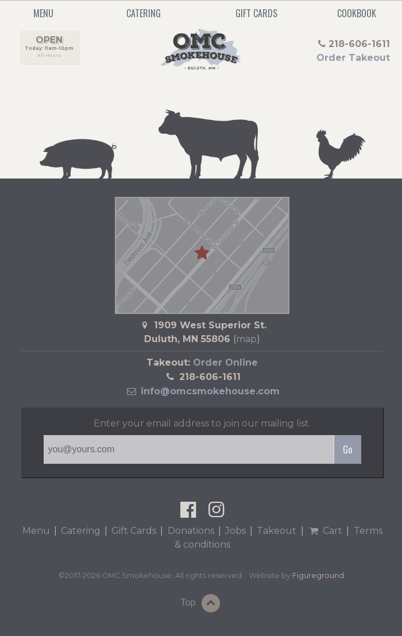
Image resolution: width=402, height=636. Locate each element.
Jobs (235, 530)
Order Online (225, 362)
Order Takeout (353, 57)
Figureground (318, 575)
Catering (143, 13)
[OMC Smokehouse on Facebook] (188, 512)
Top (201, 603)
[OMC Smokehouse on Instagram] (216, 512)
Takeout (276, 530)
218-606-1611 (210, 376)
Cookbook (356, 13)
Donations (191, 530)
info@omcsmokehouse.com (202, 391)
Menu (36, 530)
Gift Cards (256, 13)
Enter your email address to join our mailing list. (202, 423)
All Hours (49, 55)
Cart (325, 530)
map (246, 338)
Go (347, 449)
